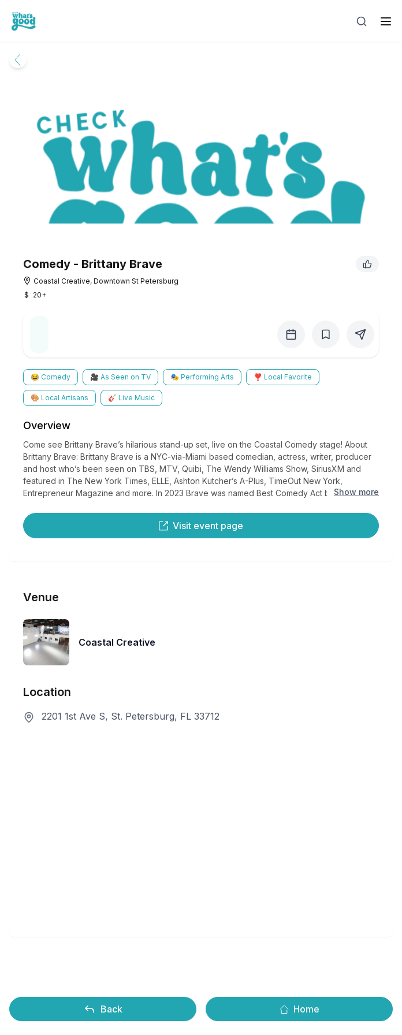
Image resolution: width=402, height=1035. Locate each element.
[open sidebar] (385, 21)
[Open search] (361, 21)
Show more (356, 492)
